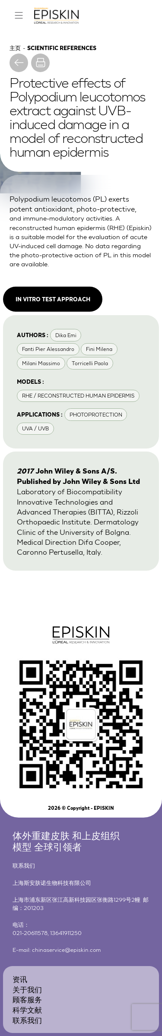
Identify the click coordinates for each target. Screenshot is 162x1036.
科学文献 (27, 1009)
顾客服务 (27, 999)
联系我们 (27, 1019)
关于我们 (27, 989)
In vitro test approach (53, 299)
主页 (15, 47)
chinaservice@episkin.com (66, 949)
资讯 (20, 978)
